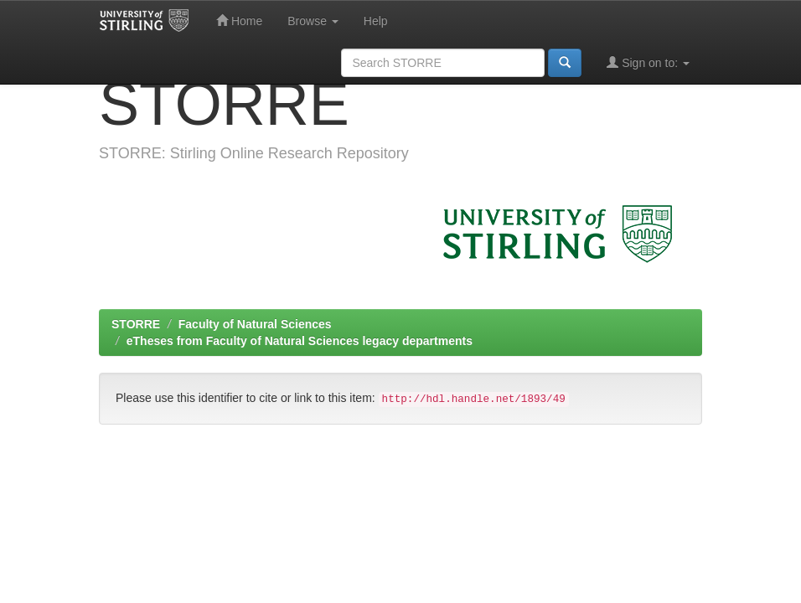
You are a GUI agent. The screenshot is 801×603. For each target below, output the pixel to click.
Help (376, 21)
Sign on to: (648, 62)
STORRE (135, 324)
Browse (312, 21)
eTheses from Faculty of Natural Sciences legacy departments (300, 341)
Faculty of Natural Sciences (255, 324)
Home (239, 20)
